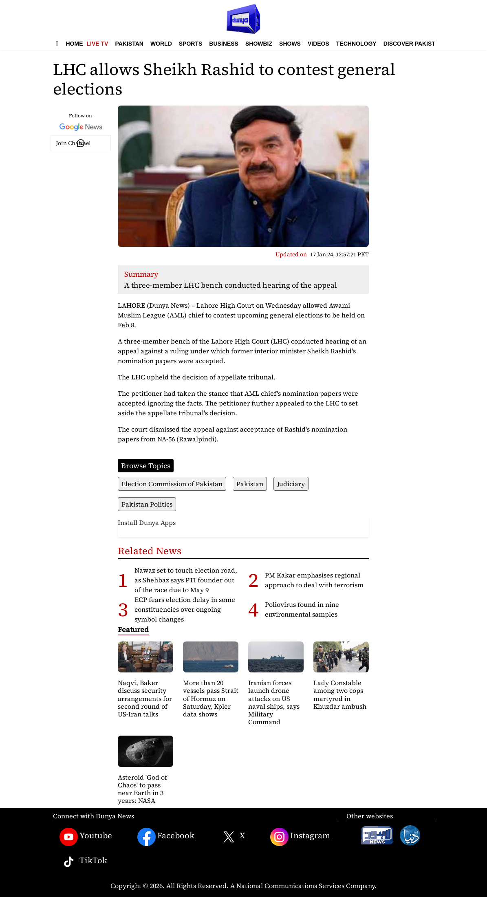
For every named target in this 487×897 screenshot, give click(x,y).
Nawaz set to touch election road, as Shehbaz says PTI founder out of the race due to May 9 (185, 580)
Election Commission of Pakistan (172, 483)
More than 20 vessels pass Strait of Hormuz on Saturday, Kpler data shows (210, 698)
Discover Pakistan (413, 43)
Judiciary (291, 483)
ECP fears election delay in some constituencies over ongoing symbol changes (184, 609)
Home (74, 43)
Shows (290, 43)
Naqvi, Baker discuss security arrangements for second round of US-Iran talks (145, 698)
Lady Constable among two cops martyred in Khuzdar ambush (339, 694)
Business (223, 43)
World (161, 43)
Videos (318, 43)
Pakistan (129, 43)
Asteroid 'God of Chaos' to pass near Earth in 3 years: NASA (142, 789)
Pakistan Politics (146, 504)
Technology (356, 43)
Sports (191, 43)
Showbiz (258, 43)
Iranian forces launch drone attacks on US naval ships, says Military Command (274, 702)
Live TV (97, 43)
